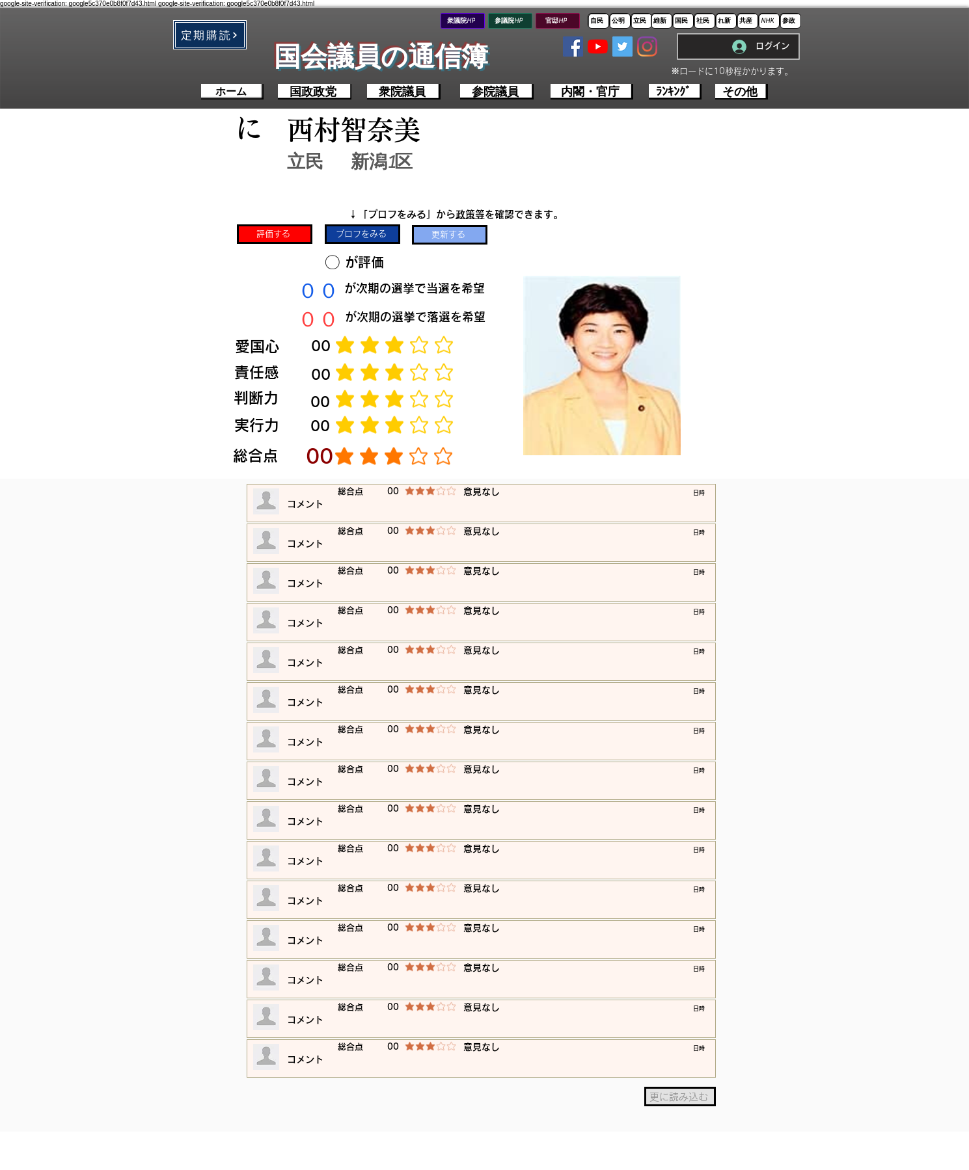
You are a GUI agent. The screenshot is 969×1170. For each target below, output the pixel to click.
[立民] (641, 21)
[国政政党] (314, 92)
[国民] (683, 21)
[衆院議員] (404, 92)
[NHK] (769, 21)
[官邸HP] (558, 21)
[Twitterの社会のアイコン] (622, 46)
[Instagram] (647, 46)
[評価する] (274, 234)
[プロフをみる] (362, 234)
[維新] (661, 21)
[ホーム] (232, 92)
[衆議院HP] (463, 21)
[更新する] (449, 235)
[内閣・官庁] (592, 92)
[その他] (741, 92)
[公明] (620, 21)
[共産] (747, 21)
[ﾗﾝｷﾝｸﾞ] (675, 92)
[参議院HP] (510, 21)
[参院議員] (497, 92)
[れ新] (726, 21)
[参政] (790, 21)
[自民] (598, 21)
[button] (210, 34)
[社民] (704, 21)
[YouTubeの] (598, 46)
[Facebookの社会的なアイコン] (573, 46)
